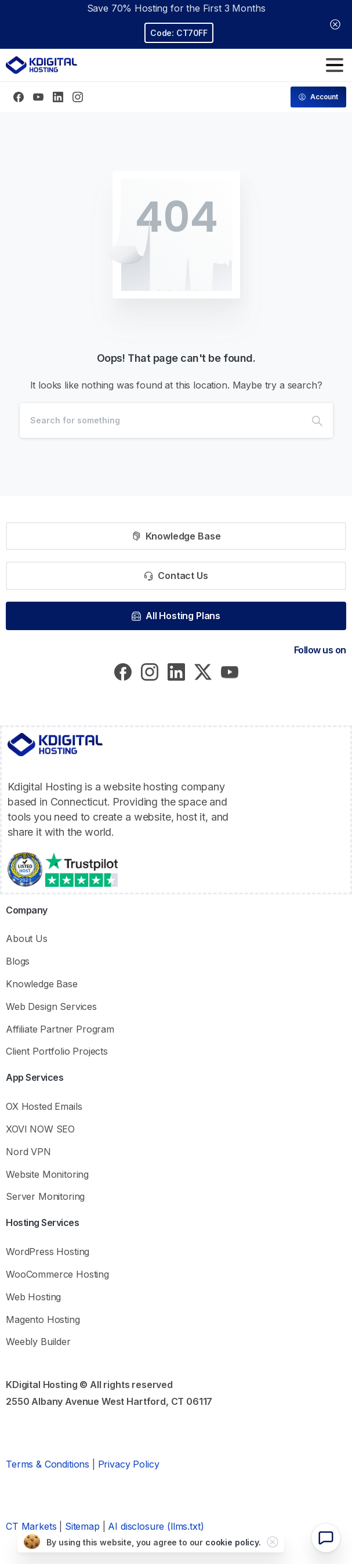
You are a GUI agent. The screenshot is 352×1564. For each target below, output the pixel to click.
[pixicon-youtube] (229, 671)
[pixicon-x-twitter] (203, 671)
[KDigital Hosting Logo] (55, 744)
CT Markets (31, 1526)
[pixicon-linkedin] (176, 671)
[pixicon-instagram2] (149, 671)
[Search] (161, 420)
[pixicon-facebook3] (123, 671)
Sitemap (82, 1526)
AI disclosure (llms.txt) (156, 1526)
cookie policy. (233, 1542)
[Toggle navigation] (334, 65)
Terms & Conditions (47, 1464)
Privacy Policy (128, 1464)
